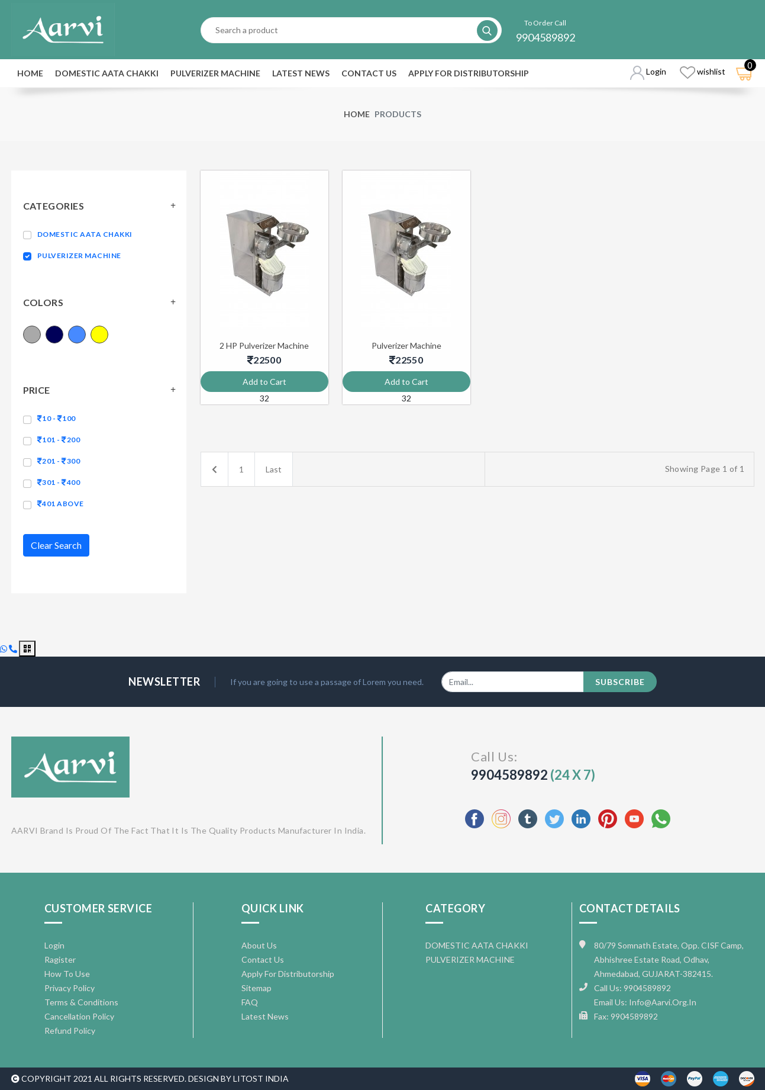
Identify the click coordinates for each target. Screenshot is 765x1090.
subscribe (620, 682)
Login (54, 945)
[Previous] (214, 469)
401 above (60, 503)
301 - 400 (58, 482)
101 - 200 (58, 439)
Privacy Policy (69, 988)
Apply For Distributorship (468, 73)
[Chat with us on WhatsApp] (4, 649)
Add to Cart (264, 382)
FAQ (249, 1002)
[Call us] (14, 649)
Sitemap (256, 988)
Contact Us (368, 73)
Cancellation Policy (79, 1016)
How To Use (67, 974)
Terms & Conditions (81, 1002)
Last (274, 469)
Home (30, 73)
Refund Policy (69, 1030)
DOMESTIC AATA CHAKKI (107, 73)
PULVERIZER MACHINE (215, 73)
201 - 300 (58, 460)
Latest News (301, 73)
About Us (259, 945)
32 (264, 398)
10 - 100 (56, 418)
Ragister (60, 959)
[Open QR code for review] (27, 649)
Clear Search (56, 545)
